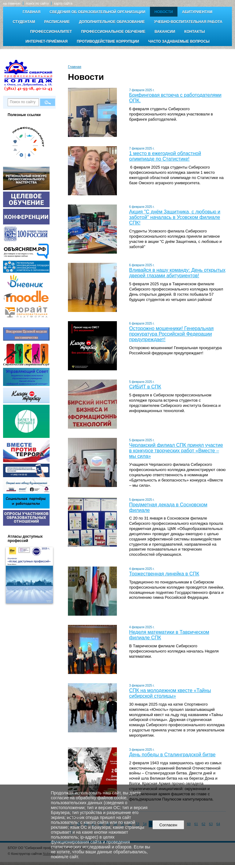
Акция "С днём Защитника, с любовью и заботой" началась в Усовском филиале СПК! (174, 217)
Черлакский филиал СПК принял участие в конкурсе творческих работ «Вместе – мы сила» (176, 450)
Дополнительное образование (112, 22)
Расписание (57, 22)
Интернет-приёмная (46, 41)
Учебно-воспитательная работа (188, 22)
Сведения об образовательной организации (97, 12)
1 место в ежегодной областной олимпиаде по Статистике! (165, 156)
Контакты (194, 31)
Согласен (168, 825)
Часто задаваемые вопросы (178, 41)
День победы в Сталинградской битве (172, 754)
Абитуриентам (197, 12)
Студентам (24, 22)
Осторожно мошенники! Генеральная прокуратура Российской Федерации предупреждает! (171, 334)
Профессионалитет (51, 31)
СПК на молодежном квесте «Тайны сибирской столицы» (170, 693)
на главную (12, 3)
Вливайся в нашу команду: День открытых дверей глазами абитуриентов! (177, 272)
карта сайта (63, 3)
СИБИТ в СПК (145, 386)
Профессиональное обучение (113, 31)
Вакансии (165, 31)
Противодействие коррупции (108, 41)
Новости (164, 12)
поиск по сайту (37, 3)
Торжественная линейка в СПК (164, 573)
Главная (31, 12)
